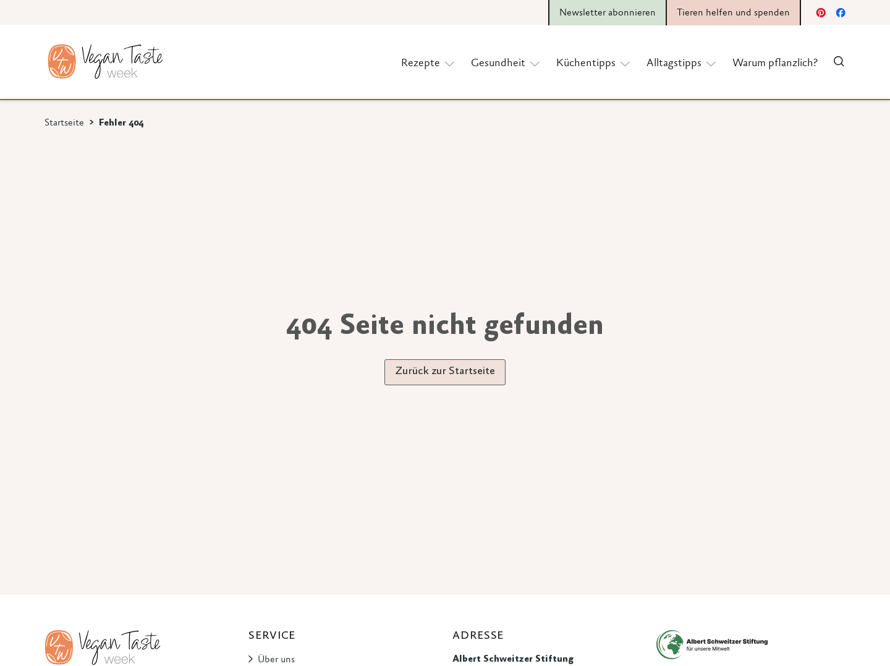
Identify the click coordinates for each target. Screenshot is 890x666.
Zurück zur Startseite (445, 371)
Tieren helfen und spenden (733, 13)
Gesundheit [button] (506, 62)
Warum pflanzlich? (775, 63)
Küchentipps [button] (594, 62)
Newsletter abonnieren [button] (607, 13)
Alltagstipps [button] (682, 62)
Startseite (64, 123)
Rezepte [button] (428, 62)
